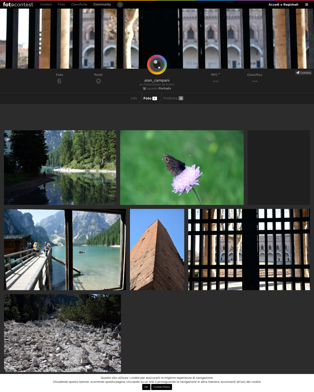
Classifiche (79, 4)
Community (102, 4)
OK (146, 387)
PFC (215, 74)
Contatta (303, 72)
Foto (61, 4)
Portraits (165, 88)
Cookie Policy (161, 387)
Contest (46, 4)
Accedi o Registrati (283, 4)
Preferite (173, 98)
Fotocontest (18, 4)
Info (134, 98)
